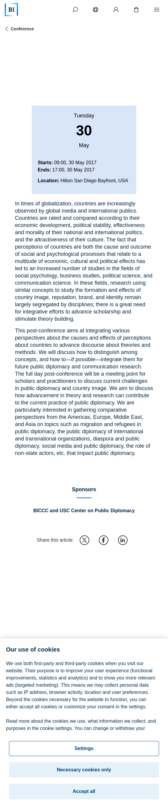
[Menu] (156, 9)
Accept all (84, 795)
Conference (19, 29)
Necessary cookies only (84, 773)
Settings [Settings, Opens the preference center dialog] (84, 752)
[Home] (11, 9)
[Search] (75, 9)
